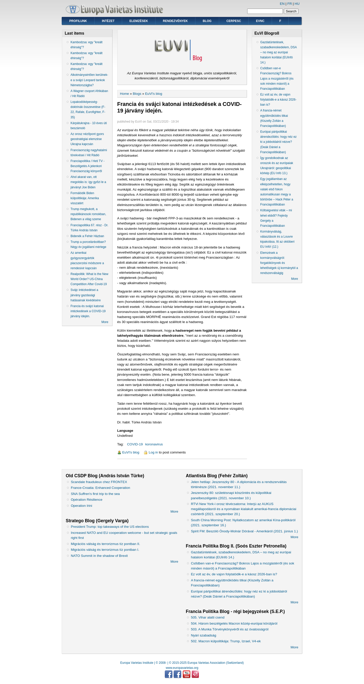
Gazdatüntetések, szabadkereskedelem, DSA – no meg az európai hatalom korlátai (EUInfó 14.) (278, 52)
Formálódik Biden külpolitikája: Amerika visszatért (85, 198)
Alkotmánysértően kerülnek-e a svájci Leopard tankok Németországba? (89, 80)
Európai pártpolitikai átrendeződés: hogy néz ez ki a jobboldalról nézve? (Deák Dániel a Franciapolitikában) (278, 142)
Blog (207, 21)
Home (124, 94)
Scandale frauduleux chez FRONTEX (99, 482)
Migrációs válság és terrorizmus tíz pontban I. (105, 550)
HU (297, 4)
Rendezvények (175, 21)
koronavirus (154, 444)
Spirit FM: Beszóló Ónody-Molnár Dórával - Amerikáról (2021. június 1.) (244, 531)
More (104, 322)
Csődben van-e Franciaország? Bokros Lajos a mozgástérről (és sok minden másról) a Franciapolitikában (276, 78)
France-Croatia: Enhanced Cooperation (100, 488)
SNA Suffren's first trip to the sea (95, 494)
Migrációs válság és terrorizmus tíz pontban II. (105, 544)
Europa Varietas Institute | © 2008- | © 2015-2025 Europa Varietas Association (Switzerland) (182, 663)
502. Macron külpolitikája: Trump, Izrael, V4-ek (226, 641)
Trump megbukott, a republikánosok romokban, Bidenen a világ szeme (88, 214)
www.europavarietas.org (182, 668)
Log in (153, 452)
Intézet (108, 21)
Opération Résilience (86, 499)
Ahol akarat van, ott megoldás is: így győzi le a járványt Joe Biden (88, 182)
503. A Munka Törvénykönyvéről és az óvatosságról (229, 629)
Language (125, 430)
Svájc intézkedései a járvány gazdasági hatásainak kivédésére (86, 295)
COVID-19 (135, 444)
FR (289, 4)
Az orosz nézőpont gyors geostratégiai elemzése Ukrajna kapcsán (87, 139)
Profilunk (78, 21)
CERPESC (233, 21)
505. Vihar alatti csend (207, 617)
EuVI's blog (153, 94)
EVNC (260, 21)
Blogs (137, 94)
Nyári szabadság (203, 635)
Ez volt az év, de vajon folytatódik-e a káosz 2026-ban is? (278, 99)
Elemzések (138, 21)
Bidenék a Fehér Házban (87, 236)
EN (282, 4)
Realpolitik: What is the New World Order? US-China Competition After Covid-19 (89, 279)
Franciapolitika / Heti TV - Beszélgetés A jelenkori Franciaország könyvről (88, 166)
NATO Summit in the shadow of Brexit (99, 556)
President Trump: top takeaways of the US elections (110, 527)
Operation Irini (81, 506)
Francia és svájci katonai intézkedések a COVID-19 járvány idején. (88, 311)
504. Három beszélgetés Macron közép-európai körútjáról (234, 623)
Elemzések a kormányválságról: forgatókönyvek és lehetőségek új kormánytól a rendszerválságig (279, 263)
